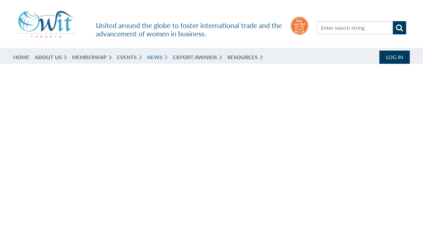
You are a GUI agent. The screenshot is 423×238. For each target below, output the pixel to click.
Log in (394, 57)
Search (399, 27)
